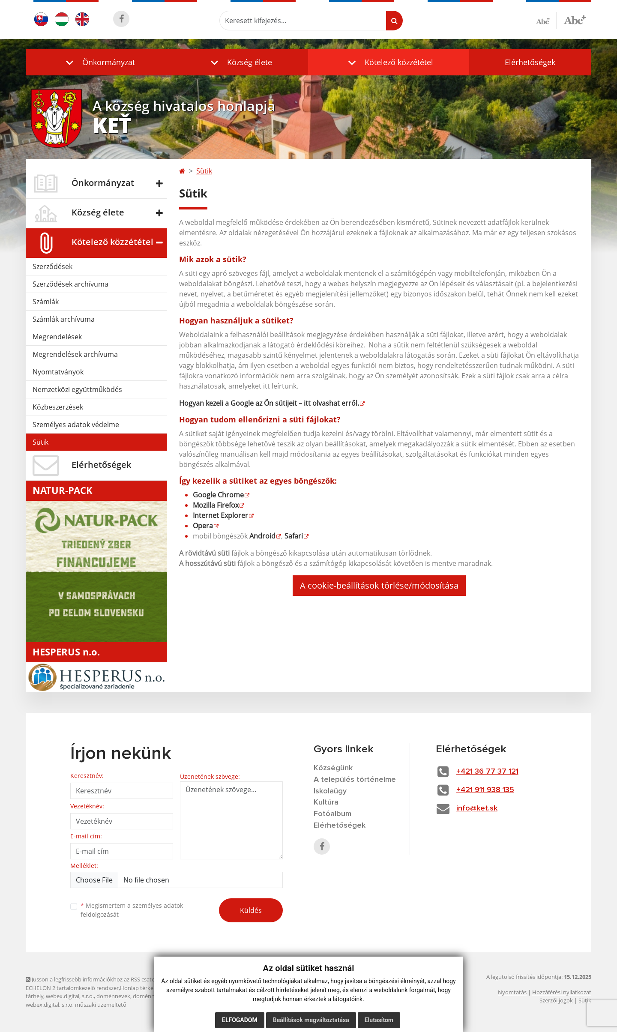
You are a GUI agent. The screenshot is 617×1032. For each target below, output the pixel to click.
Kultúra (326, 802)
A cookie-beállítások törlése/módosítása (379, 585)
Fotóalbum (332, 814)
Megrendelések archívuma (75, 354)
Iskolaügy (330, 791)
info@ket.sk (476, 808)
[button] (98, 62)
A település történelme (355, 780)
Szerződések (52, 266)
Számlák (46, 301)
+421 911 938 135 (485, 790)
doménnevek (113, 996)
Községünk (333, 768)
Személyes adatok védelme (76, 424)
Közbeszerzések (58, 407)
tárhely (34, 996)
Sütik (40, 442)
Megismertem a (132, 909)
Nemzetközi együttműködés (77, 389)
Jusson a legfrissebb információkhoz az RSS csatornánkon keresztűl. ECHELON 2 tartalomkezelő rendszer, (114, 983)
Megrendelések (57, 336)
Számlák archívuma (64, 319)
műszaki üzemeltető (100, 1004)
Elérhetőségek (530, 62)
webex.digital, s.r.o (49, 1004)
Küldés (251, 910)
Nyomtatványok (58, 372)
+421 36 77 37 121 (487, 771)
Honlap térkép (138, 988)
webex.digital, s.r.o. (70, 996)
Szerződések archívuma (70, 284)
